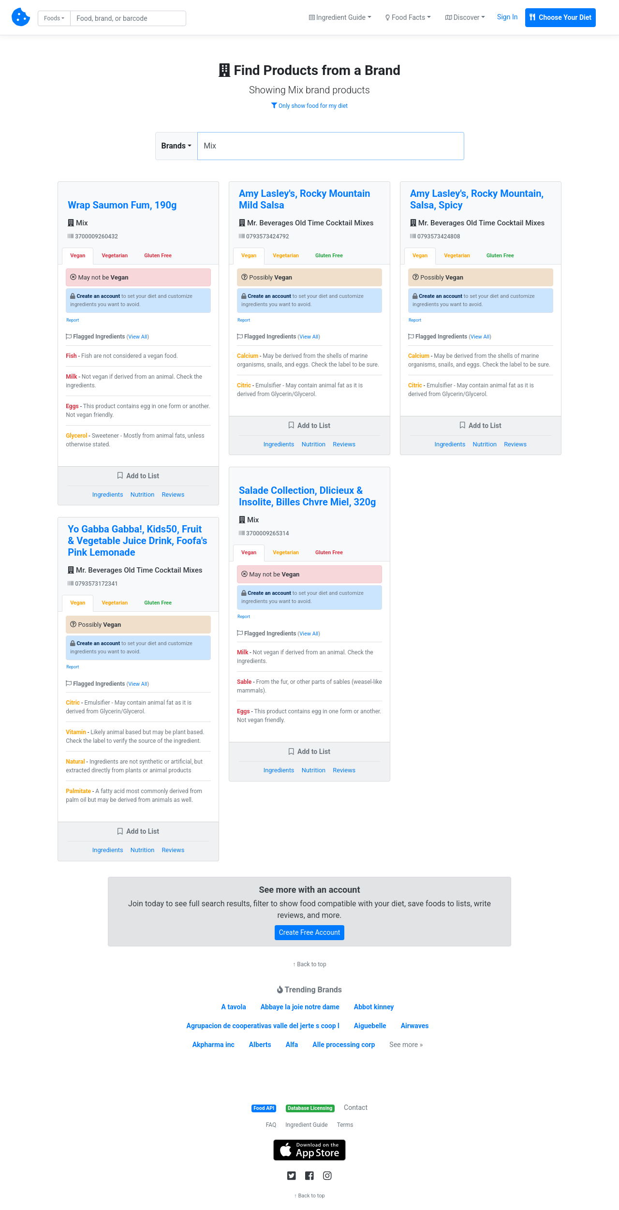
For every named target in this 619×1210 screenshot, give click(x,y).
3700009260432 (93, 236)
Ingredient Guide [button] (337, 17)
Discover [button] (462, 17)
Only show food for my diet (309, 106)
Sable (244, 682)
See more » (406, 1044)
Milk (71, 376)
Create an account (98, 296)
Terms (345, 1124)
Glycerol (76, 435)
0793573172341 (93, 583)
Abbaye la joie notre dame (300, 1007)
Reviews (173, 494)
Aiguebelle (370, 1026)
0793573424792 (264, 236)
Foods (52, 18)
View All (137, 337)
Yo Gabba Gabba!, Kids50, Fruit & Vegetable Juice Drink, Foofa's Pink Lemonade (137, 540)
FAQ (271, 1124)
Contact (356, 1107)
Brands (174, 145)
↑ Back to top (309, 964)
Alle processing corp (343, 1044)
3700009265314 (264, 533)
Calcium (247, 356)
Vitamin (76, 732)
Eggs (72, 406)
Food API (263, 1108)
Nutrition (142, 494)
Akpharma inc (213, 1044)
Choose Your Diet (560, 17)
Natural (75, 761)
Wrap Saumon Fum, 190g (122, 205)
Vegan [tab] (77, 255)
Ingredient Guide (306, 1124)
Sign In (507, 17)
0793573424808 (435, 236)
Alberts (260, 1044)
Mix (78, 223)
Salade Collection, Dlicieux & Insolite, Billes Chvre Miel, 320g (307, 496)
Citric (73, 702)
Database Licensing (310, 1108)
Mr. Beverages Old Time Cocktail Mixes (135, 570)
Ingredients (107, 494)
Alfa (292, 1044)
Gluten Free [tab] (158, 255)
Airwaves (415, 1026)
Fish (71, 356)
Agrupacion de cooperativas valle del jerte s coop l (263, 1026)
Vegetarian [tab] (115, 255)
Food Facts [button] (405, 17)
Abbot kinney (374, 1007)
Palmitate (78, 791)
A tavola (233, 1007)
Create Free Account (309, 932)
